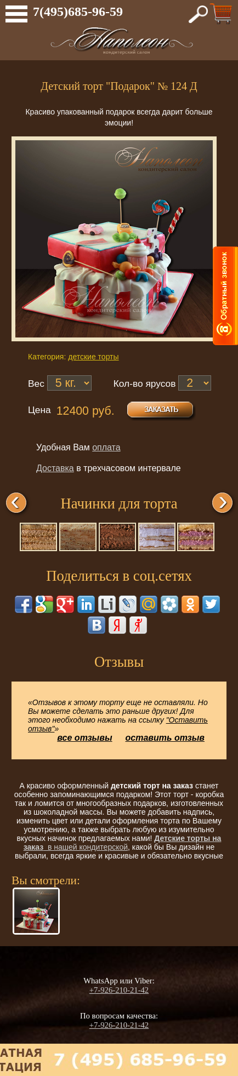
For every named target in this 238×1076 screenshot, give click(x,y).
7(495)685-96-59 (78, 11)
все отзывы (84, 737)
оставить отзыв (165, 737)
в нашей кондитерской (123, 842)
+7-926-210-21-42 (119, 990)
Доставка (55, 468)
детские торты (93, 356)
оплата (106, 447)
